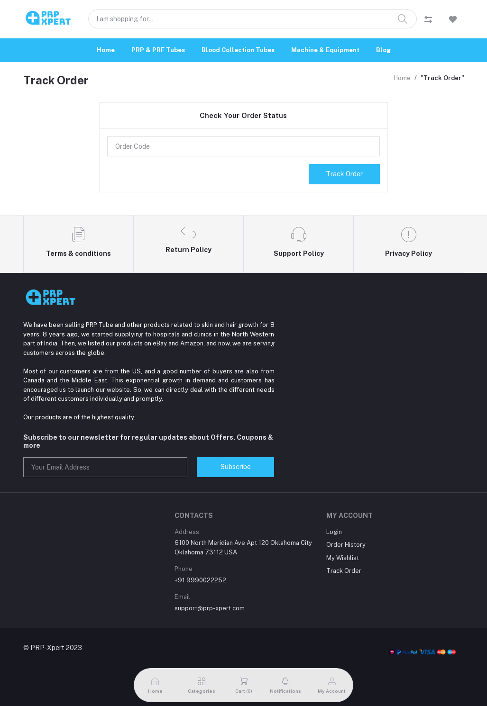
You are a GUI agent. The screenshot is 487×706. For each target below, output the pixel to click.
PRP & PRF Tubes (158, 50)
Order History (346, 544)
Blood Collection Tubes (238, 50)
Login (334, 531)
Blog (383, 50)
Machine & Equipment (325, 50)
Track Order (344, 174)
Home (106, 50)
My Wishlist (342, 557)
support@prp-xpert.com (210, 608)
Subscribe (236, 467)
